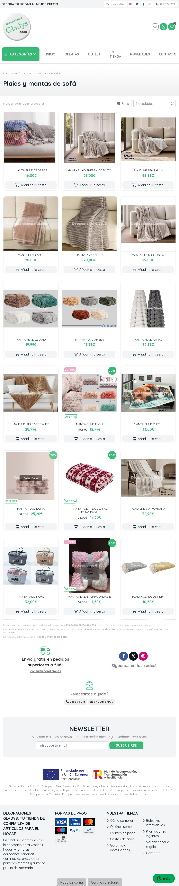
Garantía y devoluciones (120, 847)
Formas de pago (122, 833)
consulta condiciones (45, 671)
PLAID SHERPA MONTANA (148, 508)
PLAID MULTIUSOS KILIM (148, 596)
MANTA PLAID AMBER (89, 339)
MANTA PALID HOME (31, 596)
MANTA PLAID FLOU (89, 424)
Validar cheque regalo (157, 844)
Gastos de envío (122, 839)
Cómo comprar (121, 820)
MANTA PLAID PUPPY (148, 424)
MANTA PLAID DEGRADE (31, 170)
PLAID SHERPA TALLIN (148, 170)
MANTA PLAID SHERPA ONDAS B (89, 596)
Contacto (153, 853)
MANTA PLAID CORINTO (148, 255)
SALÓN (151, 629)
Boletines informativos (155, 822)
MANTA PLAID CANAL (148, 339)
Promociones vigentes (156, 833)
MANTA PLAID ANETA (89, 255)
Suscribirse (126, 745)
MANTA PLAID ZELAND (31, 339)
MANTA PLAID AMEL (31, 255)
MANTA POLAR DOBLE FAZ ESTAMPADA (89, 510)
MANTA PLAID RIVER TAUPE (31, 424)
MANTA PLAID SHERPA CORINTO (89, 170)
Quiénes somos (121, 827)
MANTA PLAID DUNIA (31, 508)
